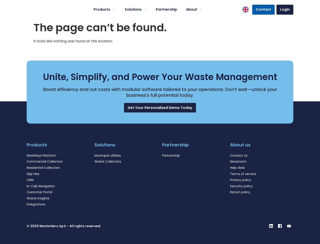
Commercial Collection (45, 161)
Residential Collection (43, 167)
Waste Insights (38, 198)
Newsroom (238, 161)
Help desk (237, 167)
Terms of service (243, 174)
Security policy (241, 186)
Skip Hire (33, 174)
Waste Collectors (107, 161)
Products (105, 9)
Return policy (240, 192)
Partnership (166, 9)
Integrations (36, 204)
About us (240, 145)
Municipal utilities (107, 155)
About (194, 9)
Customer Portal (39, 192)
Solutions (136, 9)
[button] (160, 107)
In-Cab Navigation (41, 186)
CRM (30, 180)
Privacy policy (240, 180)
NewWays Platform (41, 155)
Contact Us (239, 155)
